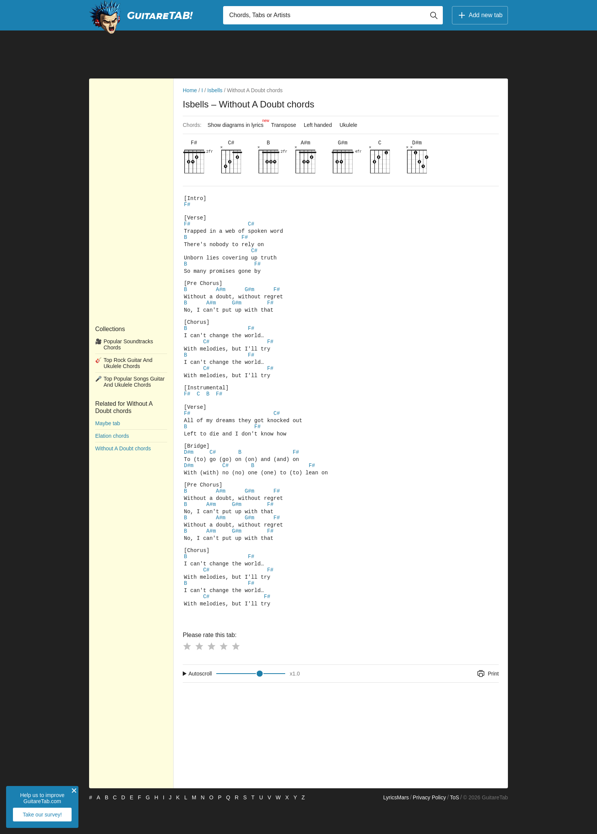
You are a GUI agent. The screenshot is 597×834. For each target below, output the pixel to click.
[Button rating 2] (199, 674)
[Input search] (333, 15)
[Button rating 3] (211, 674)
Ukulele (349, 125)
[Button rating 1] (187, 674)
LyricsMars (396, 825)
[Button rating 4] (223, 674)
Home (190, 90)
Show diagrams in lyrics (237, 123)
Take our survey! (42, 815)
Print (487, 701)
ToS (454, 825)
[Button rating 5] (236, 674)
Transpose (283, 125)
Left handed (318, 125)
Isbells (215, 90)
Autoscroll (200, 701)
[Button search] (434, 15)
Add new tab (480, 15)
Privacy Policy (429, 825)
